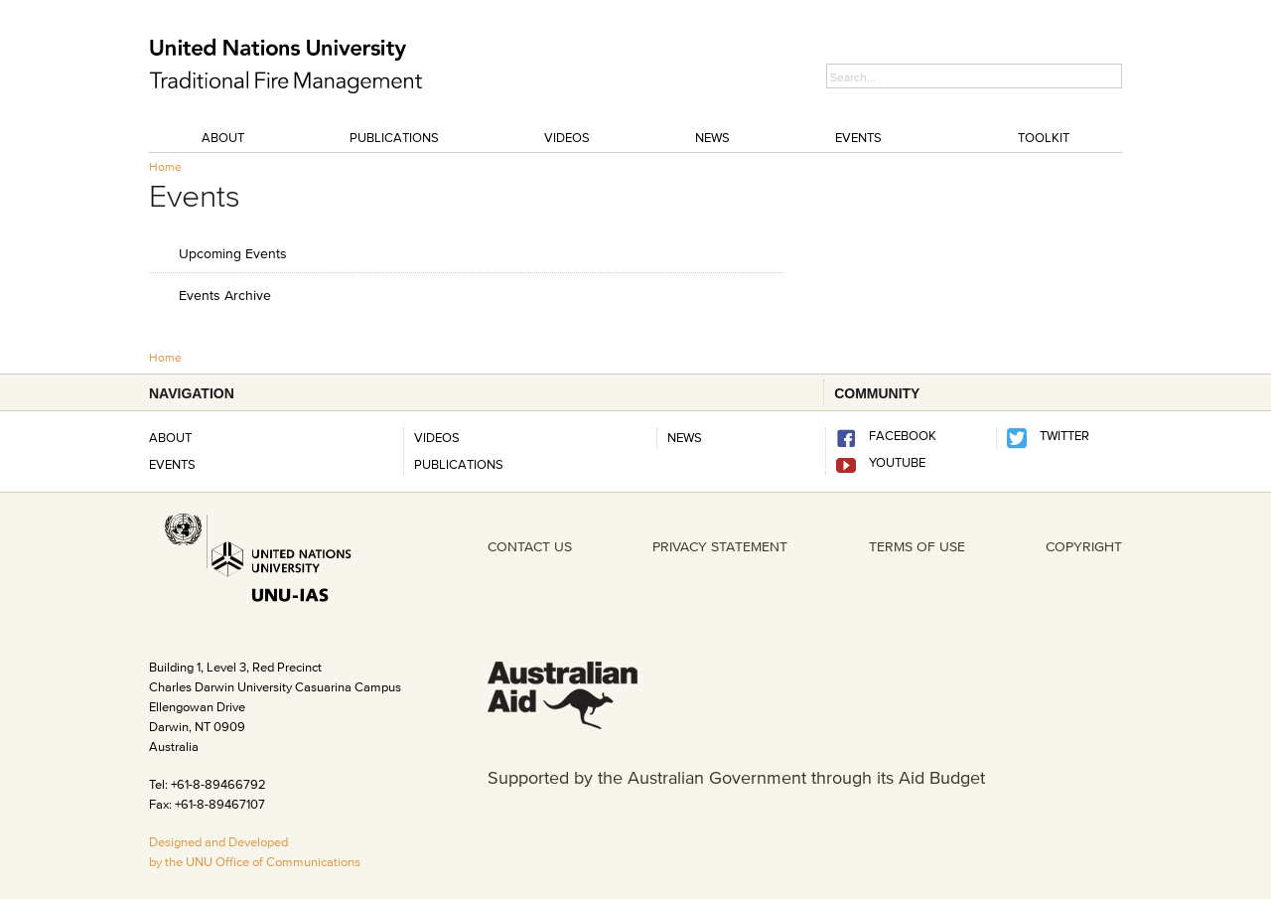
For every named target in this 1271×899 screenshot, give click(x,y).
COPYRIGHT (1084, 546)
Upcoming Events (233, 252)
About (223, 137)
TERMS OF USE (917, 546)
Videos (567, 137)
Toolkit (1043, 137)
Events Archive (225, 294)
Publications (394, 137)
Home (165, 166)
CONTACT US (530, 546)
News (712, 137)
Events (858, 137)
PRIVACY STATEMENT (719, 546)
